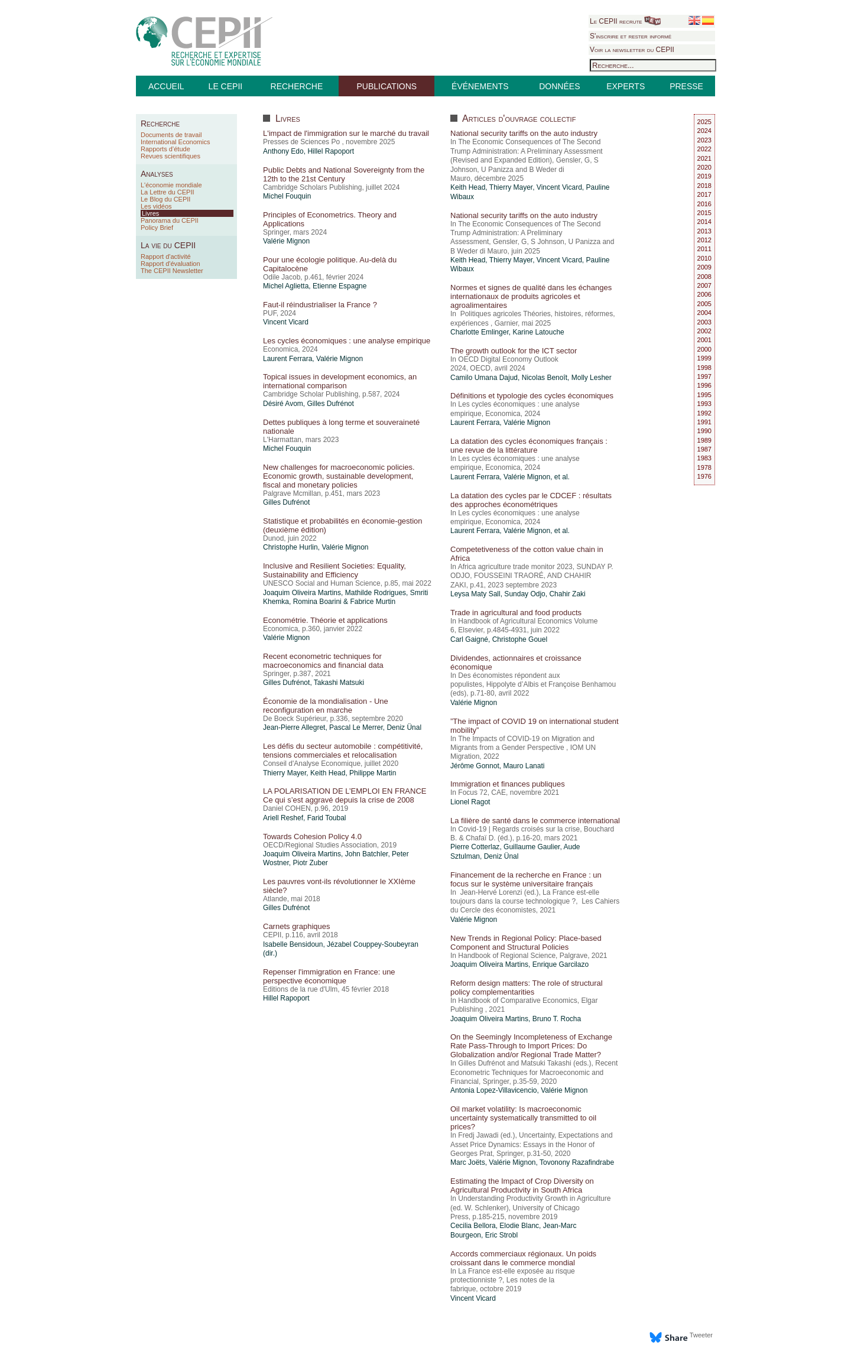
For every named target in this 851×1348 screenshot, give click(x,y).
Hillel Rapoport (330, 151)
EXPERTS (625, 86)
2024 (704, 130)
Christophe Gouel (519, 639)
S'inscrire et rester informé (630, 36)
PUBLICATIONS (386, 86)
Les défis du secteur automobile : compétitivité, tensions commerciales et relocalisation (343, 750)
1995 (704, 394)
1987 (704, 449)
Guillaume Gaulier (532, 847)
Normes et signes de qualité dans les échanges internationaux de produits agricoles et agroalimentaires (531, 296)
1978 (704, 467)
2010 (704, 258)
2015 (704, 212)
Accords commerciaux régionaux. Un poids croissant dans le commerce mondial (523, 1258)
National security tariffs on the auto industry (523, 133)
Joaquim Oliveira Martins (302, 593)
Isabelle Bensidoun (293, 944)
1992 (704, 413)
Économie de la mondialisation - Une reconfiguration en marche (325, 705)
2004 (704, 312)
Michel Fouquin (287, 196)
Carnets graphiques (296, 926)
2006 (704, 294)
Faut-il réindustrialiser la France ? (320, 304)
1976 (704, 476)
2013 (704, 231)
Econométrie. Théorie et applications (325, 620)
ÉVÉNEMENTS (480, 86)
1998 (704, 367)
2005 (704, 303)
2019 (704, 176)
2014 (704, 221)
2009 (704, 267)
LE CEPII (226, 86)
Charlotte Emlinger (479, 332)
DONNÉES (559, 86)
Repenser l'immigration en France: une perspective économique (329, 976)
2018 (704, 185)
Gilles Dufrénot (330, 403)
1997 (704, 376)
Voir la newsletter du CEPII (632, 50)
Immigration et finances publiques (507, 783)
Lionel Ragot (470, 802)
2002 (704, 330)
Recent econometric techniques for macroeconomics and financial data (323, 661)
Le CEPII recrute (625, 21)
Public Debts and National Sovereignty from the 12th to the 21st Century (343, 174)
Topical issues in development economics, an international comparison (340, 381)
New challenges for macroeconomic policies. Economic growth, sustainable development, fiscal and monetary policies (339, 476)
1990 (704, 430)
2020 (704, 167)
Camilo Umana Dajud (484, 377)
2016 (704, 203)
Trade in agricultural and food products (516, 612)
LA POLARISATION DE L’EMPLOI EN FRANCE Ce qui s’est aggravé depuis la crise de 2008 (344, 795)
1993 (704, 403)
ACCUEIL (166, 86)
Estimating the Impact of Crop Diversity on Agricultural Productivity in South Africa (522, 1185)
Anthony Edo (283, 151)
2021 (704, 158)
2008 (704, 276)
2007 (704, 285)
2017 (704, 194)
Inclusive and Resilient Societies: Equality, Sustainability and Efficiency (334, 570)
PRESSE (686, 86)
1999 (704, 358)
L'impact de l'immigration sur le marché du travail (346, 133)
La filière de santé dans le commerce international (535, 820)
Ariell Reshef (283, 818)
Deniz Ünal (403, 727)
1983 (704, 458)
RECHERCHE (297, 86)
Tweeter (701, 1335)
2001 (704, 339)
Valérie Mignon (286, 241)
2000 (704, 349)
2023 (704, 140)
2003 (704, 322)
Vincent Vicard (285, 322)
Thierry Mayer (284, 773)
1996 (704, 385)
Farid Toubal (326, 818)
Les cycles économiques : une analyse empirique (346, 340)
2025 (704, 121)
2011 (704, 248)
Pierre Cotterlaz (474, 847)
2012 (704, 239)
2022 (704, 148)
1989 (704, 440)
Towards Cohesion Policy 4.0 (312, 836)
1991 (704, 421)
